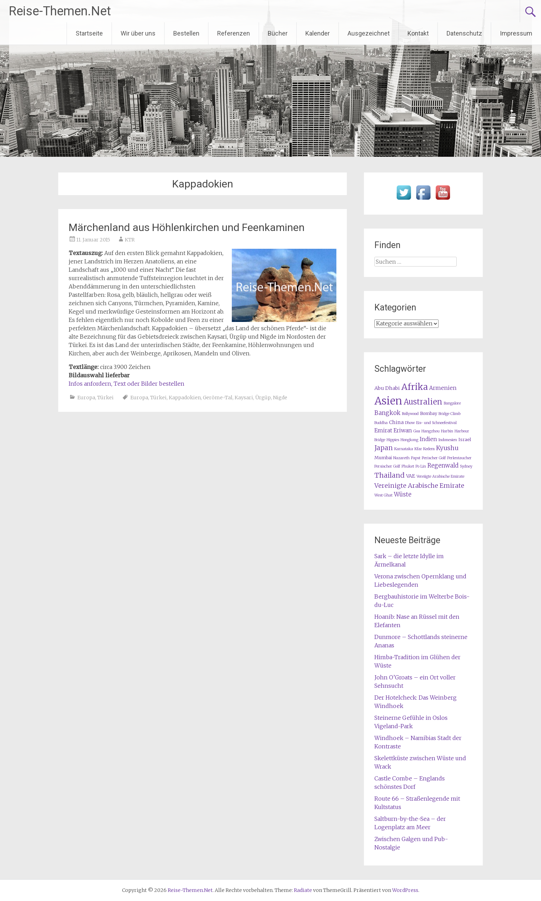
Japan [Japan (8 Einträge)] (383, 448)
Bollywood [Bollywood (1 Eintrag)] (410, 413)
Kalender (317, 33)
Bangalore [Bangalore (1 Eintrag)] (452, 403)
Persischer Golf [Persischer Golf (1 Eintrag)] (387, 466)
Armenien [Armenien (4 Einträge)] (443, 388)
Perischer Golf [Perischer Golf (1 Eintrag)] (434, 458)
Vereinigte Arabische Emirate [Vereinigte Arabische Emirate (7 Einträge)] (419, 486)
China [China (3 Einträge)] (396, 422)
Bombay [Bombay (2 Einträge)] (428, 413)
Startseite (89, 33)
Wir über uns (138, 33)
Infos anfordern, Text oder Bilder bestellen (126, 383)
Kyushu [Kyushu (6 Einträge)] (447, 448)
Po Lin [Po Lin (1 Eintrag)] (421, 466)
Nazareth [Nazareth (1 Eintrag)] (401, 458)
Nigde (280, 397)
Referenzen (233, 33)
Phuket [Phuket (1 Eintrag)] (408, 466)
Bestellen (186, 33)
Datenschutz (464, 33)
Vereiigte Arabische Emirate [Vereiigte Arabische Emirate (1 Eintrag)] (440, 476)
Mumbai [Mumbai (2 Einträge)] (383, 458)
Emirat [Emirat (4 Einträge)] (383, 430)
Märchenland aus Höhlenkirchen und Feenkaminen (187, 227)
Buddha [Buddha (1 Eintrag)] (381, 423)
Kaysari (244, 397)
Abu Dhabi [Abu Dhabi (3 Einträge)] (387, 388)
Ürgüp (263, 397)
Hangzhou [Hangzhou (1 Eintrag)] (430, 431)
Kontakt (418, 33)
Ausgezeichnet (369, 33)
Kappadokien (185, 397)
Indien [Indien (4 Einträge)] (428, 439)
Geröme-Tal (218, 397)
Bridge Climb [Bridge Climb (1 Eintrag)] (449, 413)
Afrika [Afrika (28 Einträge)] (414, 386)
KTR (130, 240)
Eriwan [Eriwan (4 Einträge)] (403, 430)
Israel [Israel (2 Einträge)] (464, 439)
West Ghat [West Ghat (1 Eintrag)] (383, 495)
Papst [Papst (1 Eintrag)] (415, 458)
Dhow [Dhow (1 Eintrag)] (410, 423)
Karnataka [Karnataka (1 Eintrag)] (403, 449)
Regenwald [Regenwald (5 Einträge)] (442, 465)
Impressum (516, 33)
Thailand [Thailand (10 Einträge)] (389, 475)
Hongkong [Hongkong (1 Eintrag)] (409, 440)
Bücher (278, 33)
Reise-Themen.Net (60, 11)
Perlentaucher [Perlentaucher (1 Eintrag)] (459, 458)
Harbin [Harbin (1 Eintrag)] (447, 431)
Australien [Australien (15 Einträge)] (423, 402)
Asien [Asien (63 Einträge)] (388, 400)
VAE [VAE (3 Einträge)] (410, 476)
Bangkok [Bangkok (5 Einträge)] (387, 413)
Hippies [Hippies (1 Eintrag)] (393, 440)
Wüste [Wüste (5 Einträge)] (402, 494)
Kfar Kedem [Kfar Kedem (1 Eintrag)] (424, 449)
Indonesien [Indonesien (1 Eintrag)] (448, 440)
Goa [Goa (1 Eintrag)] (416, 431)
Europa (86, 397)
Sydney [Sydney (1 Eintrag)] (466, 466)
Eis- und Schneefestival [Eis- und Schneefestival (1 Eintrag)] (436, 423)
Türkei (105, 397)
